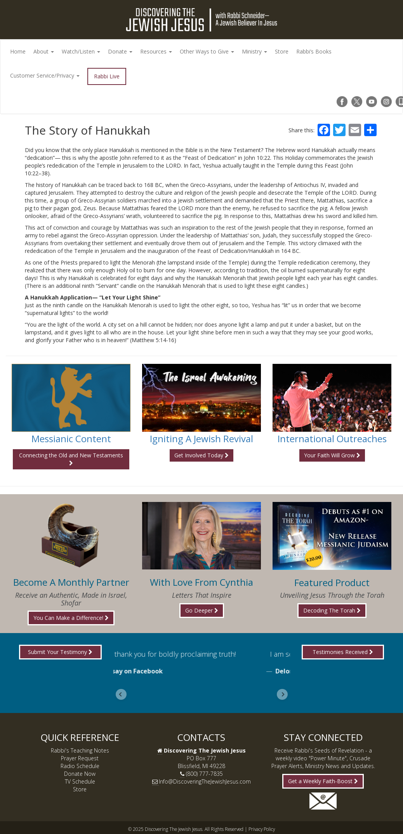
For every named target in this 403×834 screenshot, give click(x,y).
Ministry (254, 51)
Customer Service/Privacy (45, 75)
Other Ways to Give (207, 51)
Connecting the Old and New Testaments (71, 459)
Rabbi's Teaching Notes (80, 750)
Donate (120, 51)
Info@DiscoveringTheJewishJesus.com (205, 781)
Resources (156, 51)
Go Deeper (201, 610)
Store (281, 51)
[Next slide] (282, 694)
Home (18, 51)
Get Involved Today (201, 455)
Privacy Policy (261, 829)
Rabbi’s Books (314, 51)
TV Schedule (80, 781)
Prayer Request (80, 758)
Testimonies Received (343, 652)
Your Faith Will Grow (332, 455)
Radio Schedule (80, 766)
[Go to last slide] (121, 694)
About (43, 51)
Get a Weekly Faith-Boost (323, 781)
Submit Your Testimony (60, 652)
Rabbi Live (107, 76)
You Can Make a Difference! (71, 617)
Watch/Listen (81, 51)
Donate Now (80, 773)
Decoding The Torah (332, 610)
